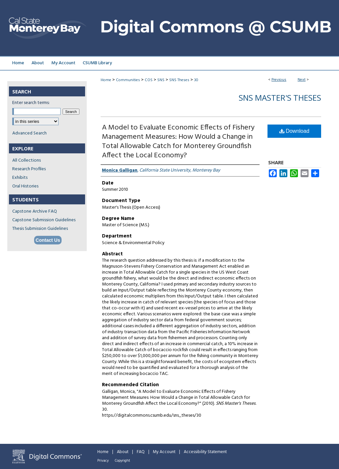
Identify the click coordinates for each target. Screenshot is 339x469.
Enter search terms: (31, 103)
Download (294, 131)
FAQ (141, 451)
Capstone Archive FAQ (34, 211)
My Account (164, 451)
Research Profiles (29, 169)
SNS (161, 80)
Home (106, 80)
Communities (128, 80)
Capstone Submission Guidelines (43, 220)
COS (149, 80)
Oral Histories (25, 186)
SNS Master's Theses (280, 97)
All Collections (26, 160)
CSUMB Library (97, 63)
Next (302, 80)
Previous (278, 80)
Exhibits (19, 178)
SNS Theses (179, 80)
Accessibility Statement (205, 451)
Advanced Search (29, 133)
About (122, 451)
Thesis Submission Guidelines (40, 229)
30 (196, 80)
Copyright (122, 461)
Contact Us (48, 240)
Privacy (103, 461)
